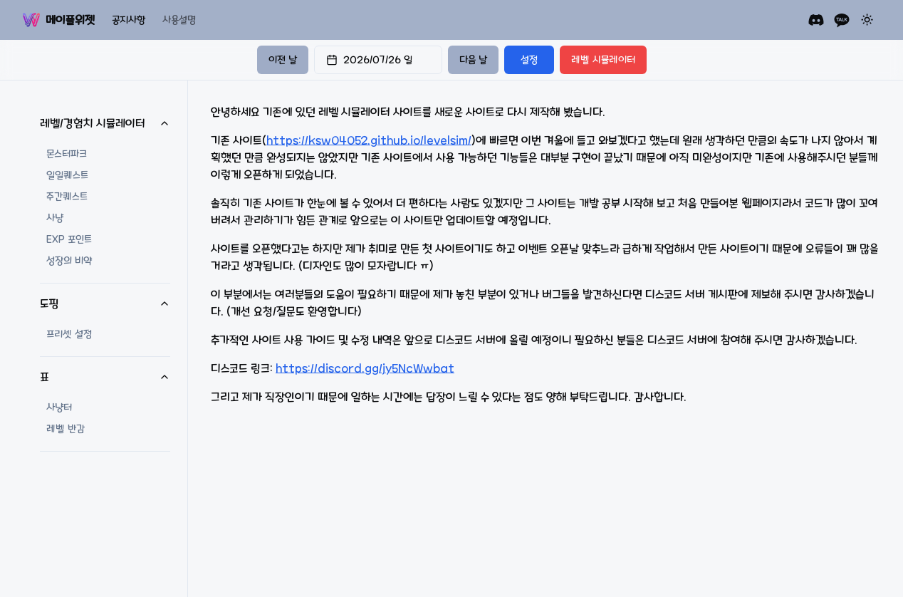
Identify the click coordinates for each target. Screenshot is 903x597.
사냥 (54, 218)
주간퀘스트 (67, 196)
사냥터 (59, 407)
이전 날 (282, 60)
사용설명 (179, 20)
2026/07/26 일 (369, 60)
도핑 (105, 303)
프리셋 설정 (69, 334)
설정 (529, 60)
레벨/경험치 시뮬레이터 (105, 123)
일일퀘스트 (67, 175)
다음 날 (473, 60)
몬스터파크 (66, 154)
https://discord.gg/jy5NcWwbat (365, 368)
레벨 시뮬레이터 (603, 60)
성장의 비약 (69, 260)
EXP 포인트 (69, 239)
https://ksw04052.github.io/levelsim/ (368, 140)
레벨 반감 (65, 429)
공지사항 (128, 20)
